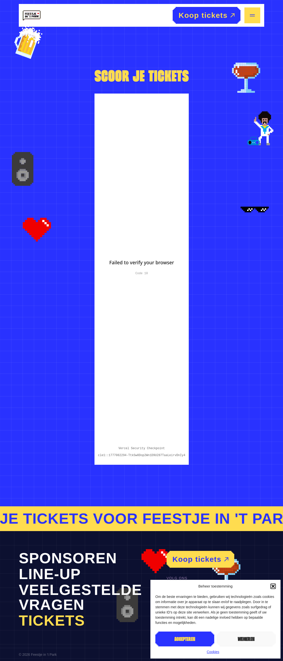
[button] (273, 586)
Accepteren (184, 639)
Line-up (50, 574)
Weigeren (246, 639)
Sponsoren (68, 558)
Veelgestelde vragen (80, 597)
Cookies (213, 652)
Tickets (52, 620)
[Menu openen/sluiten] (252, 15)
